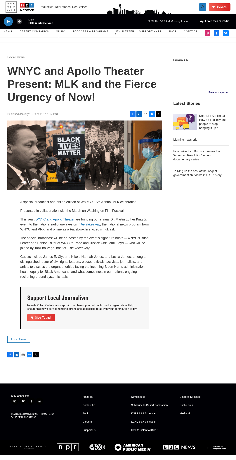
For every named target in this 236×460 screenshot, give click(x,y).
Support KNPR (150, 36)
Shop (172, 36)
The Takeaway (89, 230)
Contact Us (89, 410)
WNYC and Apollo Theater (55, 225)
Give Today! (41, 323)
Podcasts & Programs (91, 36)
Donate (223, 10)
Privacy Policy (47, 419)
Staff (85, 418)
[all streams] (215, 26)
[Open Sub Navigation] (6, 42)
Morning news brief (185, 145)
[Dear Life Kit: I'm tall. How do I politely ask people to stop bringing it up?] (185, 127)
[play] (8, 27)
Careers (87, 427)
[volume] (19, 27)
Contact (190, 36)
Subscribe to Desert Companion (149, 410)
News (8, 36)
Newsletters (124, 38)
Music (60, 36)
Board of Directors (190, 402)
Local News (16, 62)
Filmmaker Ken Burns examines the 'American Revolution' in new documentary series (196, 161)
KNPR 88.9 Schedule (143, 418)
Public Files (186, 410)
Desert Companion (34, 36)
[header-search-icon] (204, 9)
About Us (88, 402)
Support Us (89, 435)
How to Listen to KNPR (144, 435)
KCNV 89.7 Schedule (143, 427)
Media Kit (185, 418)
